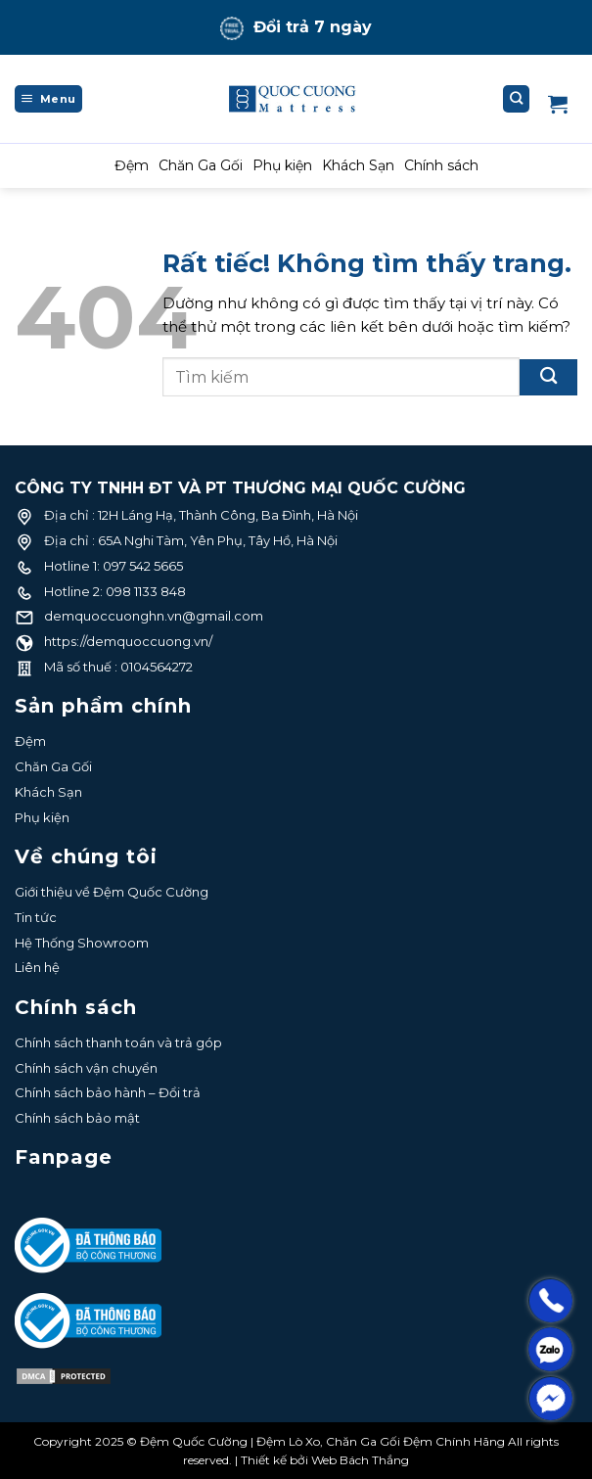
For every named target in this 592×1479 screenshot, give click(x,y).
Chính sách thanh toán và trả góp (118, 1042)
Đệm (131, 165)
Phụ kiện (282, 165)
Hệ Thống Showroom (82, 942)
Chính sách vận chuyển (86, 1068)
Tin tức (36, 917)
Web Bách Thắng (360, 1460)
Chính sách (441, 165)
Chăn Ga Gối (201, 165)
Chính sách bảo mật (77, 1118)
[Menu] (48, 99)
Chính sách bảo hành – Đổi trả (108, 1092)
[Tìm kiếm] (516, 99)
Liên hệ (37, 967)
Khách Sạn (358, 165)
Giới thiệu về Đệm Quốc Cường (111, 892)
